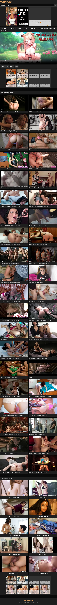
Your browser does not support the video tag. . (28, 48)
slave (16, 66)
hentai (12, 66)
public (7, 66)
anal (3, 66)
